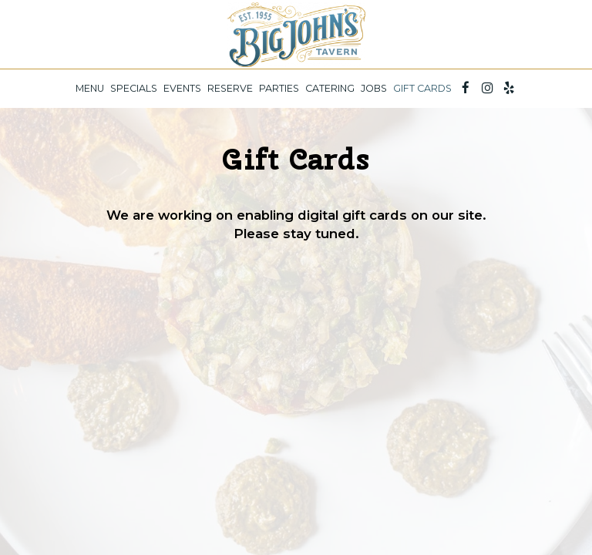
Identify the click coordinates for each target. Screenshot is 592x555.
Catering (330, 88)
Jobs (374, 88)
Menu (90, 88)
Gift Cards (422, 88)
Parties (279, 88)
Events (182, 88)
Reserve (230, 88)
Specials (133, 88)
